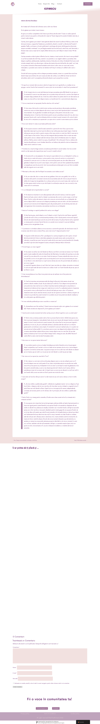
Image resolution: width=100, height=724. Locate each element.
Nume (15, 533)
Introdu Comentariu (17, 552)
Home (40, 4)
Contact (59, 4)
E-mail (15, 538)
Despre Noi (46, 4)
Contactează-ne (42, 574)
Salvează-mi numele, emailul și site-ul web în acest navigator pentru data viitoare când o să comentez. (42, 549)
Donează (88, 4)
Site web (15, 544)
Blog (52, 4)
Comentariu (16, 513)
